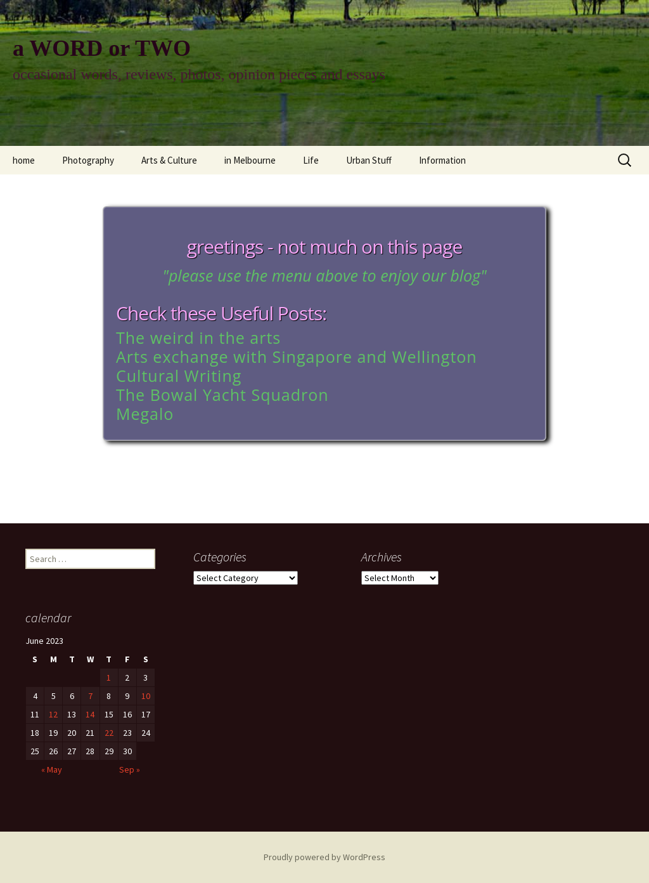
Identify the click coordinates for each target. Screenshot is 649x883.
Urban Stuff (369, 160)
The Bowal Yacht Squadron (222, 394)
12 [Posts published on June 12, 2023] (53, 714)
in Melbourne (250, 160)
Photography (88, 160)
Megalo (145, 413)
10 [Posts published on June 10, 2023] (145, 696)
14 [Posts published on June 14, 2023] (90, 714)
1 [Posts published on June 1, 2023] (108, 677)
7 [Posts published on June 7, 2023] (90, 696)
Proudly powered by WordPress (324, 857)
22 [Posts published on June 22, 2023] (109, 732)
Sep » (129, 769)
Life (311, 160)
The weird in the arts (198, 337)
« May (51, 769)
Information (442, 160)
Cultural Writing (178, 375)
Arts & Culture (169, 160)
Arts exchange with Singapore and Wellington (296, 356)
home (24, 160)
